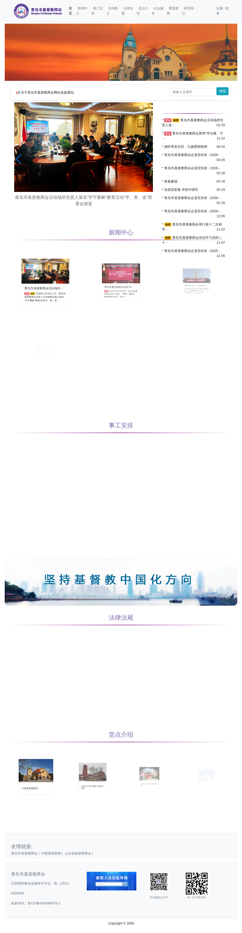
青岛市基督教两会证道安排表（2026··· (192, 155)
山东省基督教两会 (79, 853)
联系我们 (188, 10)
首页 (70, 10)
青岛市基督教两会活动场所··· (44, 285)
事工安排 (97, 10)
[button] (19, 159)
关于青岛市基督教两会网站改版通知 (47, 92)
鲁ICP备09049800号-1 (44, 903)
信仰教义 (112, 10)
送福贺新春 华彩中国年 (181, 189)
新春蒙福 (170, 181)
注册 (219, 8)
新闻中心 (82, 10)
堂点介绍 (142, 10)
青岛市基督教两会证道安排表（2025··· (192, 251)
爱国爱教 (173, 10)
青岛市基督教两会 (26, 853)
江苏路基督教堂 (33, 782)
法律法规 (127, 10)
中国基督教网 (53, 853)
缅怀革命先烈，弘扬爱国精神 (185, 146)
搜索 (222, 91)
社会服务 (158, 10)
